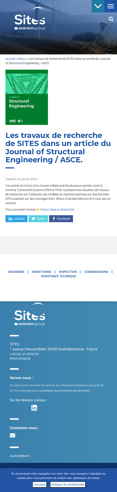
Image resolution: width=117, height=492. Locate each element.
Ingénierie (16, 272)
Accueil (10, 58)
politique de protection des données (66, 390)
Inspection (68, 272)
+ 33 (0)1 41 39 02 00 (24, 354)
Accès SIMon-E (20, 456)
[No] (111, 480)
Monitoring (41, 272)
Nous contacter (20, 358)
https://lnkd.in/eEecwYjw (57, 209)
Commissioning (96, 272)
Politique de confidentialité (67, 484)
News (21, 58)
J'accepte (40, 484)
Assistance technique (58, 276)
